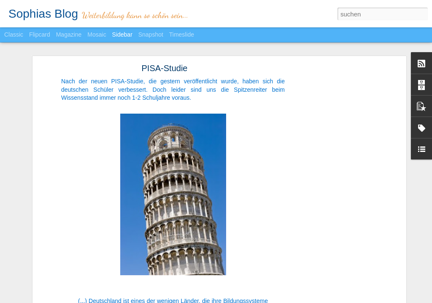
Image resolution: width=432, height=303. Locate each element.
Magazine (69, 34)
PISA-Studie (165, 64)
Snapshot (150, 34)
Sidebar (122, 34)
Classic (13, 34)
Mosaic (96, 34)
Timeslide (181, 34)
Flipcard (39, 34)
